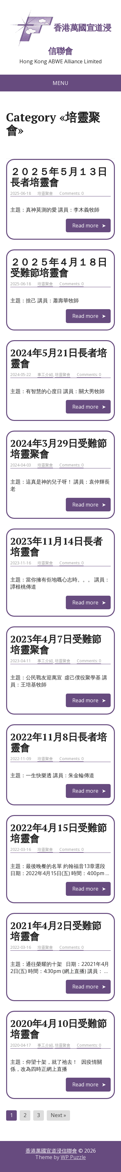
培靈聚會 (45, 193)
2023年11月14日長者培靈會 (56, 546)
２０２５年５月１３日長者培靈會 (58, 177)
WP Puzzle (73, 1157)
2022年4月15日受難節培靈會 (58, 833)
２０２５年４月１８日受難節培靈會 (58, 267)
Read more (85, 225)
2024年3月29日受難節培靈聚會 (58, 448)
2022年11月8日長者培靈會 (58, 742)
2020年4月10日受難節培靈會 (58, 1029)
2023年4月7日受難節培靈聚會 (55, 644)
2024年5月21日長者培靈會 (58, 358)
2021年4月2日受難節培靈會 (55, 931)
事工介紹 (45, 374)
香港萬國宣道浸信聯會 (60, 32)
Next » (58, 1115)
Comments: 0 (71, 193)
